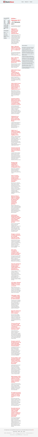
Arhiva (13, 18)
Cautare (24, 431)
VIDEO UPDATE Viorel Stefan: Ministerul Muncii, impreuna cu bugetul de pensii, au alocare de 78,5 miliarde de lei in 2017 (15, 86)
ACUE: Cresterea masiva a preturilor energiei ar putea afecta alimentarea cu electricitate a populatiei (16, 178)
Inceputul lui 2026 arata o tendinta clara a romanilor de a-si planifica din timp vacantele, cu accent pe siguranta (28, 56)
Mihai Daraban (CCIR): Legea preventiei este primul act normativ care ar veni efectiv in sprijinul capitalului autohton (16, 379)
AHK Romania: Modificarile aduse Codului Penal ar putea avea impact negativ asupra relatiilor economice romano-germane (16, 219)
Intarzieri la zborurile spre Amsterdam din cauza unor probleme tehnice (15, 149)
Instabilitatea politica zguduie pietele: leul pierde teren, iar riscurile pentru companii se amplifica (28, 52)
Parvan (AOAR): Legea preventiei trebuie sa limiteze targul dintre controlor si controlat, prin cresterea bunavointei (16, 360)
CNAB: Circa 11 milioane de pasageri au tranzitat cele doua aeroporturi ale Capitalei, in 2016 (15, 132)
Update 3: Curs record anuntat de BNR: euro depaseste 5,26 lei (28, 54)
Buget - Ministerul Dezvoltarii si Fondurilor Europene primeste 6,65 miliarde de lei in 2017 (16, 60)
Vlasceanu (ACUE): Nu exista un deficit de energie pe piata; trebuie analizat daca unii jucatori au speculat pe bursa (16, 266)
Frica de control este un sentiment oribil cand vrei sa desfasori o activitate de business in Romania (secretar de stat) (16, 326)
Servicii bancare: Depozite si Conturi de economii (7, 36)
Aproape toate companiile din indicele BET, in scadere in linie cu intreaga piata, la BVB (15, 165)
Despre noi (26, 1)
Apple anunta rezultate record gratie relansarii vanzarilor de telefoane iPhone (14, 31)
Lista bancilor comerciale (7, 38)
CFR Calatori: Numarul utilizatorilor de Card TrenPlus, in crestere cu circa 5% (16, 284)
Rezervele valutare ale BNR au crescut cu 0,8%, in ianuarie (16, 312)
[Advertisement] (20, 10)
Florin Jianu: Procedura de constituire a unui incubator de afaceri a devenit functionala (16, 252)
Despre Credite (7, 33)
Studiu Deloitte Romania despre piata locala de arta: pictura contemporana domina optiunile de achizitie (28, 63)
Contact (31, 1)
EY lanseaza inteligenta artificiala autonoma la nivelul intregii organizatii (28, 67)
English (19, 431)
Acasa (23, 1)
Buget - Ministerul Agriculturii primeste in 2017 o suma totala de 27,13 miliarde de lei (16, 49)
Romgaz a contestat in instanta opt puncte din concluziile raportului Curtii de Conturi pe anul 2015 (15, 236)
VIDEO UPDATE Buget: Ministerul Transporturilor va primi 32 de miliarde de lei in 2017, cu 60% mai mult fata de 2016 (16, 73)
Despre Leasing (7, 34)
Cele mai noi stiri (15, 431)
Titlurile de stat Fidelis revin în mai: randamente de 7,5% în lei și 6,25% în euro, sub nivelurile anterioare (27, 50)
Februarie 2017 (16, 20)
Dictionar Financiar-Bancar (7, 32)
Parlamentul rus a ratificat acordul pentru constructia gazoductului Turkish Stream (15, 118)
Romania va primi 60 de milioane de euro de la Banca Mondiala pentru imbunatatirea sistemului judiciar (16, 343)
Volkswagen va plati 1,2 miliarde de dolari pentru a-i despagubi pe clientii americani (15, 297)
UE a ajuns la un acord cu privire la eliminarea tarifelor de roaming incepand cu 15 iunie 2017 (16, 395)
